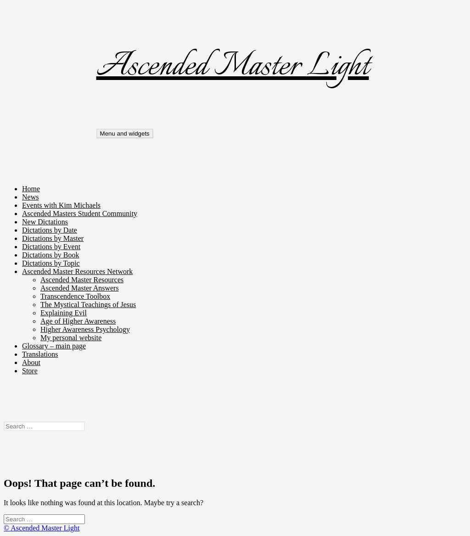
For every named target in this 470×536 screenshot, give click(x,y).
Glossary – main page (54, 346)
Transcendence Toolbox (75, 296)
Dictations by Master (53, 238)
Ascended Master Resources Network (77, 271)
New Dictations (45, 222)
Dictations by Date (49, 230)
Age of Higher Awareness (78, 321)
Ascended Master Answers (79, 288)
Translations (40, 354)
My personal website (70, 338)
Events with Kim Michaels (61, 205)
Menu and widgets (125, 133)
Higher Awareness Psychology (85, 329)
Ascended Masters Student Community (79, 213)
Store (30, 371)
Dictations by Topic (51, 263)
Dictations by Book (50, 255)
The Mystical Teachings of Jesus (88, 304)
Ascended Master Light (232, 66)
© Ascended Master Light (41, 528)
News (30, 197)
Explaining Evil (63, 313)
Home (31, 189)
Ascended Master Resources (81, 280)
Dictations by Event (51, 247)
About (31, 362)
